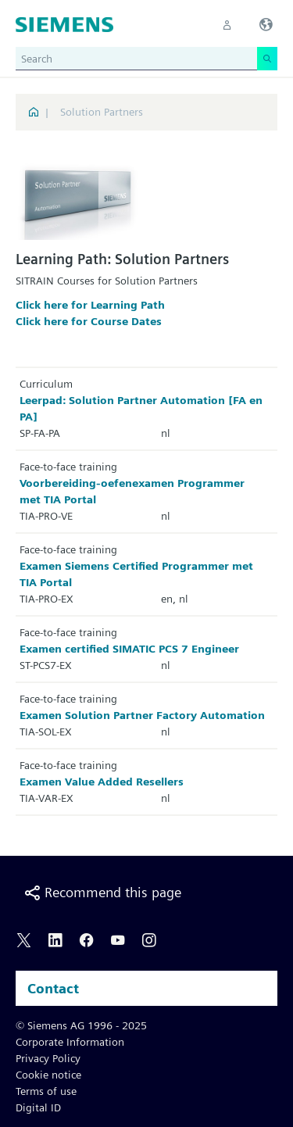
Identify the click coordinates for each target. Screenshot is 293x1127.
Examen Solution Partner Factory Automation (142, 715)
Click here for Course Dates (89, 321)
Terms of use (46, 1091)
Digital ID (38, 1107)
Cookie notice (48, 1074)
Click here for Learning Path (90, 305)
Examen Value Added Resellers (102, 781)
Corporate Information (70, 1042)
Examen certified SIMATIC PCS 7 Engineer (129, 648)
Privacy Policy (48, 1058)
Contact (53, 988)
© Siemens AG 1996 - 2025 (81, 1025)
